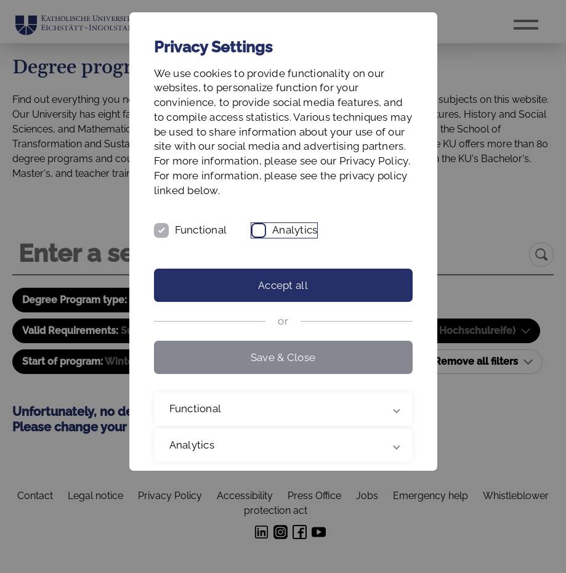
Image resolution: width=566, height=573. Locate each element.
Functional (201, 230)
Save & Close (283, 357)
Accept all (283, 285)
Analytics (294, 230)
